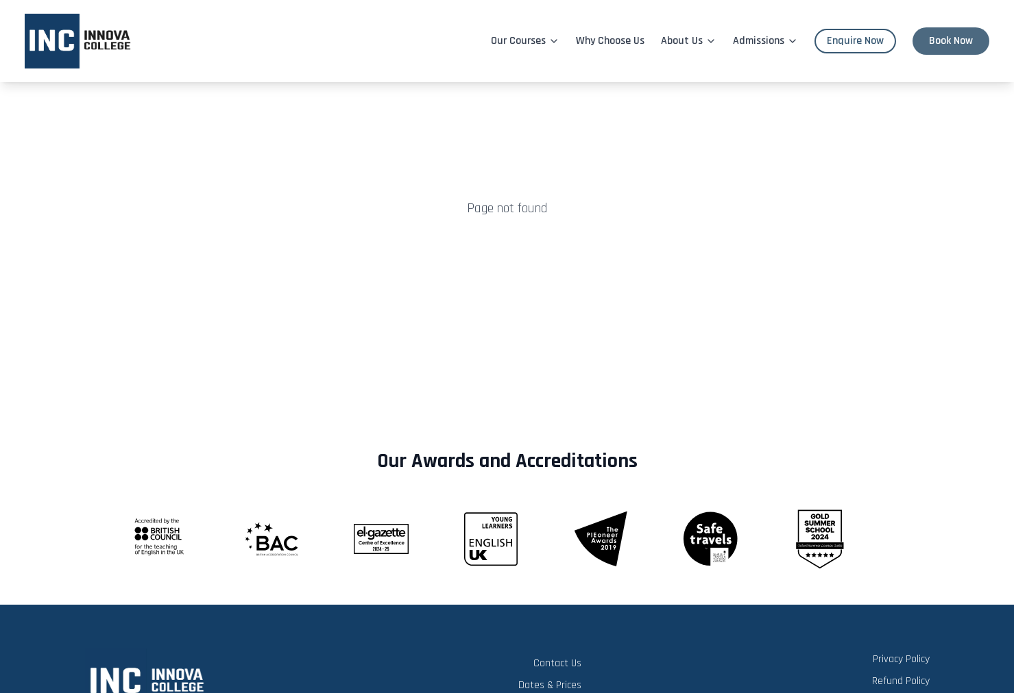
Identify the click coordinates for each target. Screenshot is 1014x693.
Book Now (951, 41)
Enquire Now (855, 41)
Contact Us (557, 663)
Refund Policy (901, 681)
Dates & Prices (549, 685)
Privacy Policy (901, 659)
